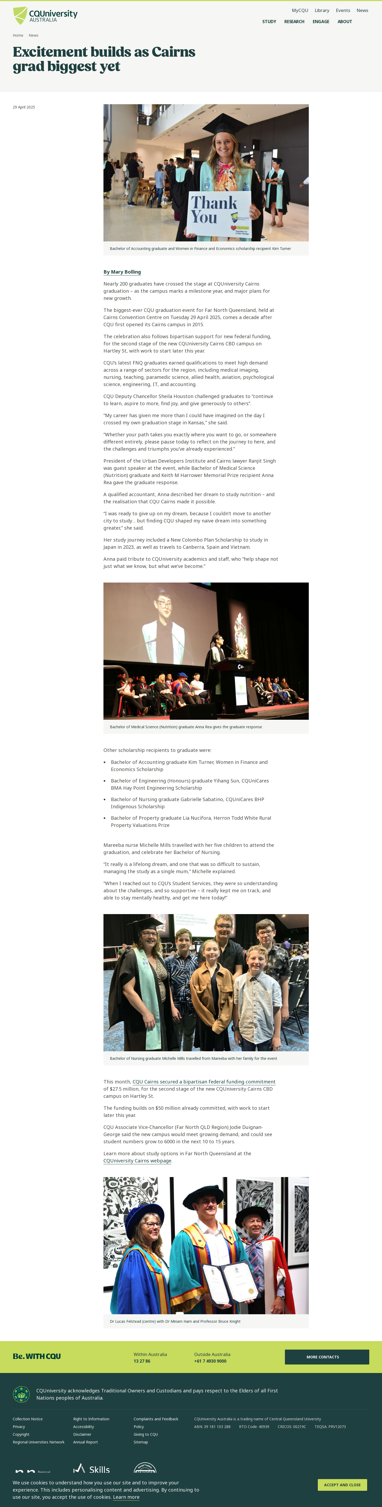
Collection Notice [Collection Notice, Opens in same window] (28, 1418)
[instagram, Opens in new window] (214, 1444)
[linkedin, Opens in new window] (227, 1444)
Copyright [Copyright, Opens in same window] (21, 1434)
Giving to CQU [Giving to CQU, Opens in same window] (146, 1434)
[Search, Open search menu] (364, 21)
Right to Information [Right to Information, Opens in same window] (91, 1418)
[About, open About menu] (345, 21)
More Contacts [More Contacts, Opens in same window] (327, 1357)
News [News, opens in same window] (362, 10)
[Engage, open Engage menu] (321, 21)
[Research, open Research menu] (294, 21)
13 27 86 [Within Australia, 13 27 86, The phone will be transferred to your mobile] (142, 1361)
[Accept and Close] (342, 1485)
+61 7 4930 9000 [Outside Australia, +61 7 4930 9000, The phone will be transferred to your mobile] (210, 1361)
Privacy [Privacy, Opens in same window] (19, 1426)
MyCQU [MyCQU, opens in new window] (300, 10)
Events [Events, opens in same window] (343, 10)
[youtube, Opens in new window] (255, 1444)
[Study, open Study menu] (269, 21)
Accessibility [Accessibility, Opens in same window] (83, 1426)
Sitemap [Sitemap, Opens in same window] (141, 1442)
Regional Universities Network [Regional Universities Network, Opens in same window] (38, 1442)
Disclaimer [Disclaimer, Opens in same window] (82, 1434)
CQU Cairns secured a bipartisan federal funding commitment (204, 1081)
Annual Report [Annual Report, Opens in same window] (85, 1442)
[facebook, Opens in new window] (200, 1444)
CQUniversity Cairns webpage (137, 1160)
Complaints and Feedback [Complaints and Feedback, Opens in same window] (156, 1418)
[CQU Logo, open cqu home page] (45, 16)
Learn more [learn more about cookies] (126, 1497)
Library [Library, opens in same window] (322, 10)
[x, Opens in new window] (241, 1444)
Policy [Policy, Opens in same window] (139, 1426)
